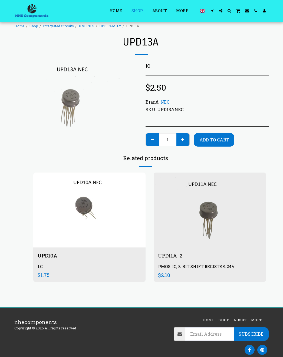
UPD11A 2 (170, 255)
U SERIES (86, 26)
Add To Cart (214, 140)
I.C (40, 266)
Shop (33, 26)
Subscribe (251, 334)
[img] (210, 210)
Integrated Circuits (58, 26)
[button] (212, 11)
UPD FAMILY (110, 26)
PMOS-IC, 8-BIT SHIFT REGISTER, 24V (196, 266)
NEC (164, 102)
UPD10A (48, 255)
